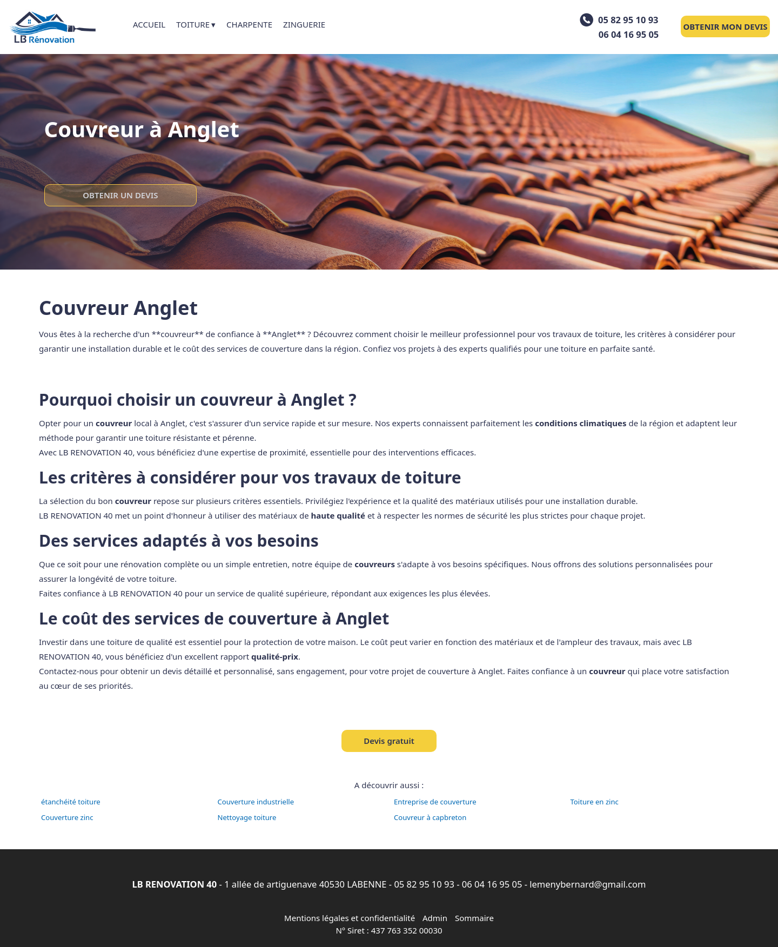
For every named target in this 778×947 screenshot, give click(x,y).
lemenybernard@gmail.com (587, 884)
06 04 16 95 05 (492, 884)
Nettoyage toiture (247, 817)
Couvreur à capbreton (430, 817)
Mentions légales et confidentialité (349, 917)
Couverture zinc (67, 817)
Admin (434, 917)
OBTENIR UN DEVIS (120, 195)
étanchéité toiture (70, 802)
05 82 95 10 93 (424, 884)
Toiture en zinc (595, 802)
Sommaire (474, 917)
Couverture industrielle (256, 802)
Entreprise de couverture (435, 802)
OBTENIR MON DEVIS (725, 26)
